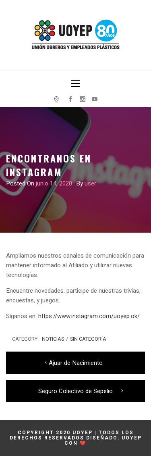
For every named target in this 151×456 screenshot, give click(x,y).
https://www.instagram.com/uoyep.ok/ (89, 316)
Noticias (53, 339)
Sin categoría (88, 339)
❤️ (83, 443)
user (90, 183)
